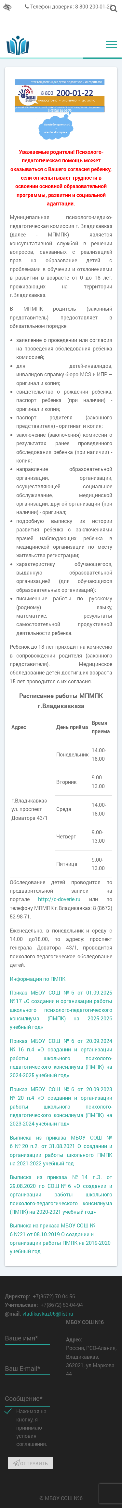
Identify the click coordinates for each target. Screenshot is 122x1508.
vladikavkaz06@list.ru (47, 1313)
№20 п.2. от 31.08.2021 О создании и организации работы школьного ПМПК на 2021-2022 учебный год (61, 1155)
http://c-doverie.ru (59, 899)
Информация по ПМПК (37, 978)
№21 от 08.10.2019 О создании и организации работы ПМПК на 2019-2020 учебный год (60, 1243)
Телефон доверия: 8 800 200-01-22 (71, 6)
